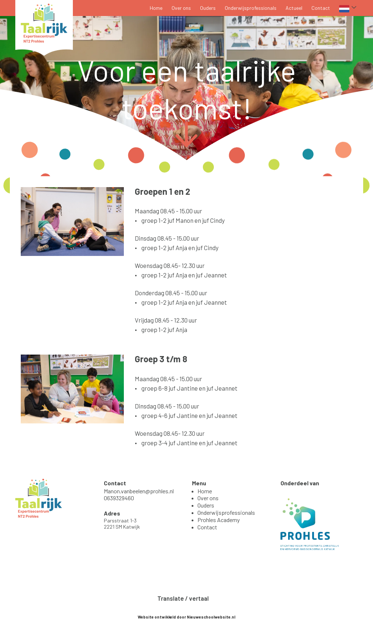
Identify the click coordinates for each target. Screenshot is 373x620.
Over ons (181, 8)
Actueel (294, 8)
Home (156, 8)
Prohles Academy (218, 519)
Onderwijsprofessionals (250, 8)
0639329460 (119, 497)
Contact (320, 8)
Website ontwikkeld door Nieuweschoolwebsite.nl (186, 617)
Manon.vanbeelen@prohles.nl (139, 490)
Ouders (208, 8)
